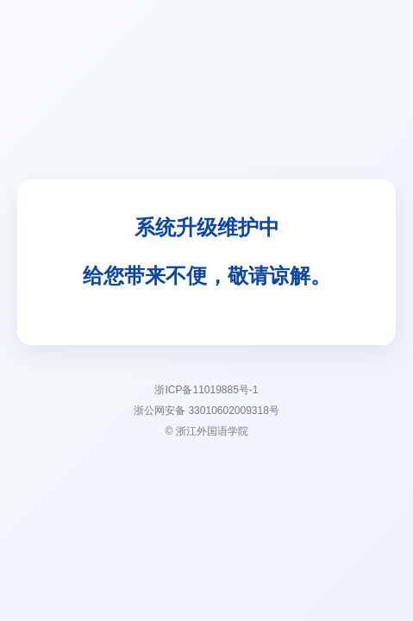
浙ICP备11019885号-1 (206, 390)
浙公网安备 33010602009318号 (206, 411)
